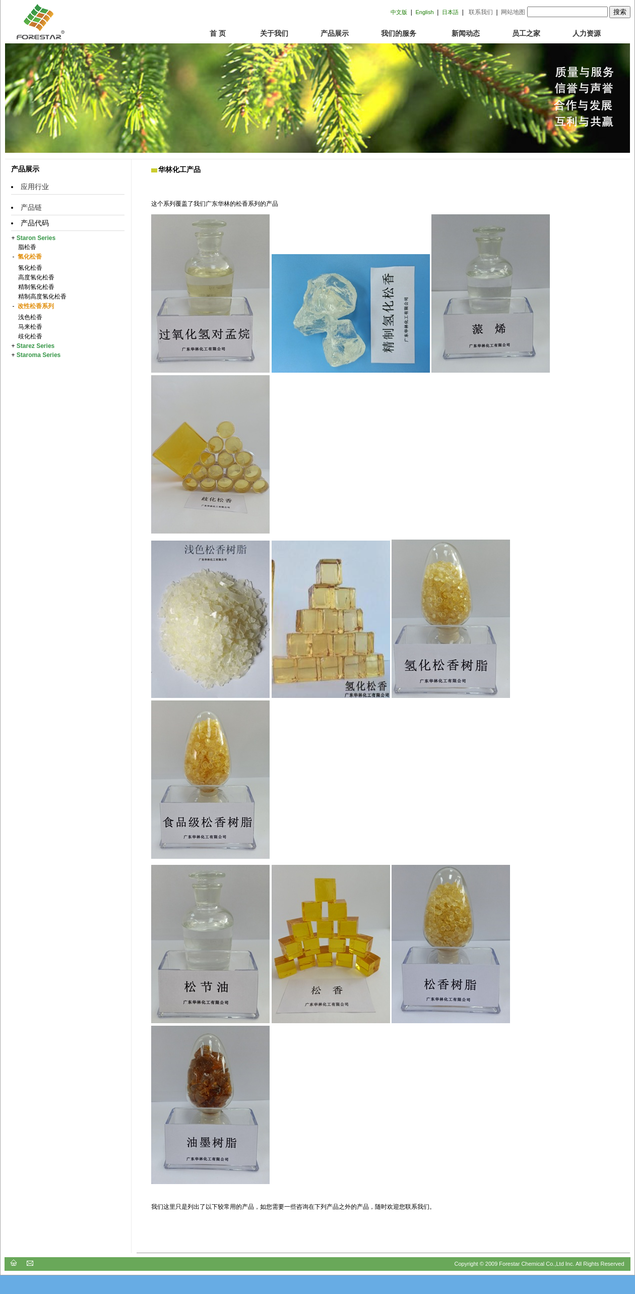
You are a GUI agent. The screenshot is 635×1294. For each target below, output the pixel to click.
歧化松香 (30, 336)
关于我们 (274, 33)
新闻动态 (466, 33)
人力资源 (587, 33)
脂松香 (27, 247)
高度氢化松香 (36, 277)
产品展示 (335, 33)
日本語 (450, 12)
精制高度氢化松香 (42, 296)
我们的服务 (398, 33)
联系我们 (481, 12)
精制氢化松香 (36, 286)
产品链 (31, 207)
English (425, 12)
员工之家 (526, 33)
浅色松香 (30, 317)
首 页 (218, 33)
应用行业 (35, 187)
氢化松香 (30, 267)
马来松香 (30, 326)
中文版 (399, 12)
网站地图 (513, 12)
